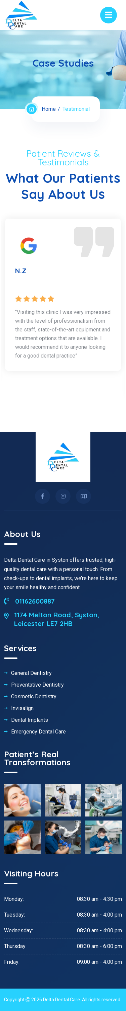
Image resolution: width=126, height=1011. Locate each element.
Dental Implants (29, 720)
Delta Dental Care (61, 999)
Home (49, 109)
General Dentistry (31, 673)
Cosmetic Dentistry (33, 696)
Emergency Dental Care (38, 731)
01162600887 (29, 601)
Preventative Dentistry (37, 685)
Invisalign (22, 708)
